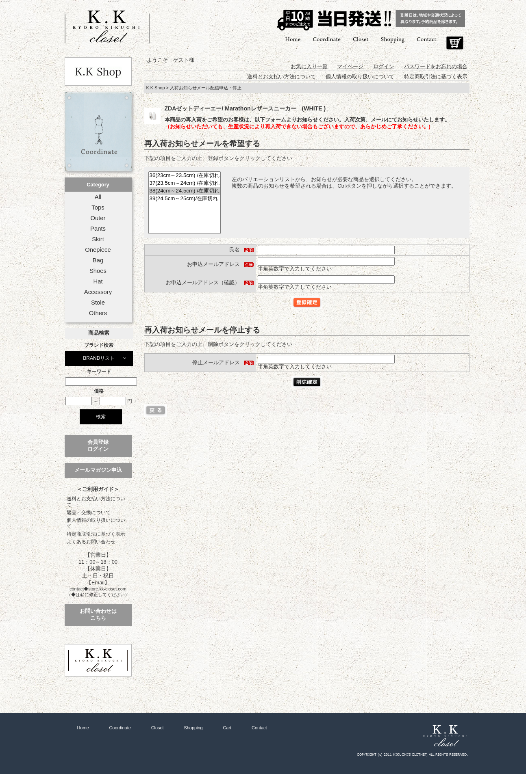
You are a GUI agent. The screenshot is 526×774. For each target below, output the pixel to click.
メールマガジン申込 (98, 470)
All (98, 197)
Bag (98, 260)
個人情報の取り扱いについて (96, 523)
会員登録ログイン (98, 445)
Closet (360, 39)
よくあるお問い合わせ (91, 541)
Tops (97, 207)
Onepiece (98, 249)
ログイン (383, 66)
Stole (98, 302)
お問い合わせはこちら (98, 614)
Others (98, 313)
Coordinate (327, 39)
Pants (98, 228)
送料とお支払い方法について (96, 501)
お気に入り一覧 (309, 66)
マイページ (350, 66)
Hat (97, 281)
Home (292, 39)
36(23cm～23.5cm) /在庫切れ (184, 175)
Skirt (98, 239)
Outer (97, 218)
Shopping (392, 39)
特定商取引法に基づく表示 (96, 534)
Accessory (98, 292)
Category (98, 185)
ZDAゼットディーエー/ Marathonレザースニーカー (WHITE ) (245, 108)
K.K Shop (155, 87)
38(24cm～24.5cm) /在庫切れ (184, 191)
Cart (454, 43)
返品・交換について (89, 512)
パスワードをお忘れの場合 (435, 66)
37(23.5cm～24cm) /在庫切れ (184, 183)
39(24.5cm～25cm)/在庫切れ (184, 199)
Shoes (98, 271)
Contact (426, 39)
